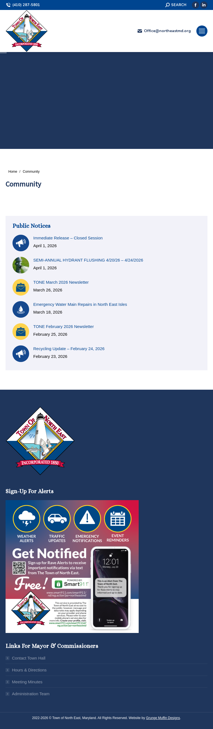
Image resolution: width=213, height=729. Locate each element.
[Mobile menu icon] (201, 31)
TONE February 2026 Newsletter (63, 326)
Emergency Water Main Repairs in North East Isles (80, 304)
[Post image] (20, 243)
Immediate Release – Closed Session (68, 238)
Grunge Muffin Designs (163, 718)
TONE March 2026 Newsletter (61, 282)
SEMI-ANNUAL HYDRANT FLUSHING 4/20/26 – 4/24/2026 (88, 260)
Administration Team (31, 693)
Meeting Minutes (27, 681)
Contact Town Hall (28, 658)
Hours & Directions (29, 670)
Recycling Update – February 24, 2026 (69, 348)
